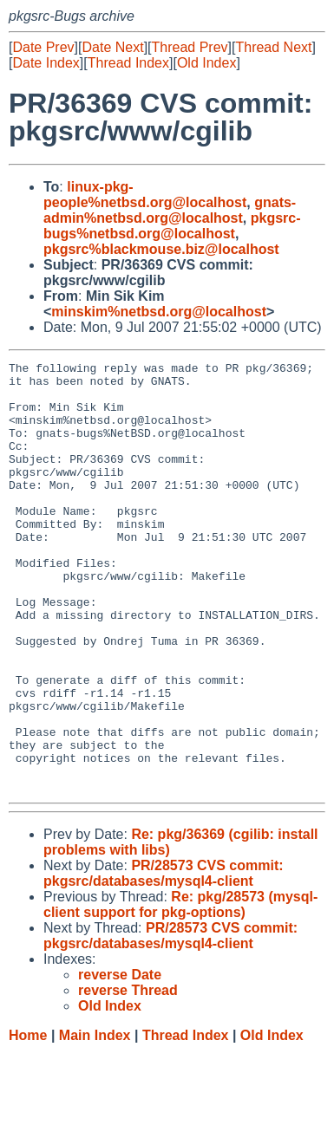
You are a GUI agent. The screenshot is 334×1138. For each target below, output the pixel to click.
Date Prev (43, 47)
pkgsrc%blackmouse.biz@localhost (161, 249)
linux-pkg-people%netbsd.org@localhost (144, 194)
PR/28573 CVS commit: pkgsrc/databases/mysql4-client (163, 959)
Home (28, 1121)
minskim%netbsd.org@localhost (158, 311)
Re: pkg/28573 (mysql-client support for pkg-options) (180, 990)
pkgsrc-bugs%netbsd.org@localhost (172, 226)
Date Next (112, 47)
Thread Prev (190, 47)
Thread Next (273, 47)
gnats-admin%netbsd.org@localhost (169, 210)
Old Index (206, 62)
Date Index (45, 62)
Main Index (95, 1121)
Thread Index (128, 62)
